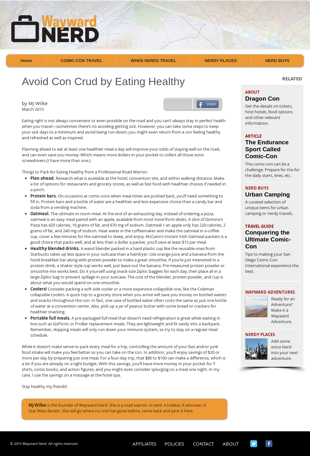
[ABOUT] (231, 443)
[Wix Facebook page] (268, 443)
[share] (208, 104)
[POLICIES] (174, 443)
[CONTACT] (203, 443)
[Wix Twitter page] (253, 443)
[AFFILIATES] (144, 443)
